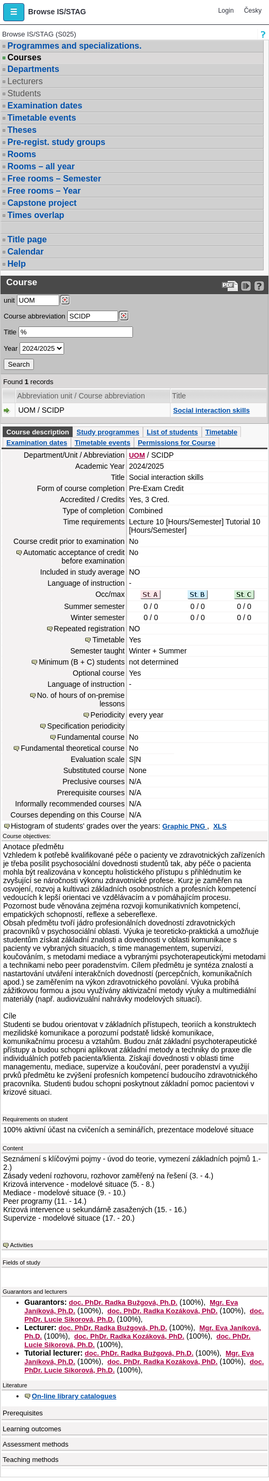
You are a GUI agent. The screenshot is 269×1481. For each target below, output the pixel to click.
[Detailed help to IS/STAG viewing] (259, 286)
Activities (21, 1245)
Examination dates (44, 105)
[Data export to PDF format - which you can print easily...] (230, 286)
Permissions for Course (177, 443)
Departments (33, 69)
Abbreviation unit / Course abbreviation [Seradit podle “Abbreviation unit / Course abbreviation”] (81, 396)
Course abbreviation (34, 316)
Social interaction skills (211, 410)
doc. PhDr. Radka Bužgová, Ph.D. (123, 1302)
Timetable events (41, 117)
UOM (137, 455)
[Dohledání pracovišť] (64, 300)
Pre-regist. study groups (56, 142)
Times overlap (35, 215)
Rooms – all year (41, 166)
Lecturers (25, 81)
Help (16, 263)
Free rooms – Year (43, 190)
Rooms (21, 154)
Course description (37, 432)
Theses (22, 129)
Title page (27, 239)
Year (10, 348)
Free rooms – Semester (54, 178)
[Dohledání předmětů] (123, 316)
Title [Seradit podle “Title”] (179, 396)
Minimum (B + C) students (81, 662)
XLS (220, 826)
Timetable (221, 432)
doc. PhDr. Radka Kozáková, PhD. (162, 1311)
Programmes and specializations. (74, 45)
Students (24, 93)
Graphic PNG (184, 826)
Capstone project (42, 202)
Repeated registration (89, 628)
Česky (253, 10)
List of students (172, 432)
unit (9, 300)
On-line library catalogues (74, 1396)
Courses (24, 57)
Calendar (25, 251)
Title (10, 332)
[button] (13, 12)
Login (226, 10)
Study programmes (107, 432)
